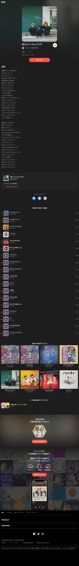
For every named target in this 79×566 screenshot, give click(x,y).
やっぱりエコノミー (49, 365)
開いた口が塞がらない (68, 365)
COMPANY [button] (5, 526)
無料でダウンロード (39, 474)
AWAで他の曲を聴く (39, 441)
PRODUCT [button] (5, 520)
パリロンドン (69, 390)
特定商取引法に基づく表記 (43, 542)
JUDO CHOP (30, 365)
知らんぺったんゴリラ (17, 177)
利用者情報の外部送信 (28, 542)
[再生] (55, 45)
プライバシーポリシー (14, 542)
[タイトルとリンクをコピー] (45, 198)
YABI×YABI (34, 48)
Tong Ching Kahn (49, 390)
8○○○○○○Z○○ (10, 365)
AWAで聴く (39, 60)
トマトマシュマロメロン (29, 390)
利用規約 (3, 542)
